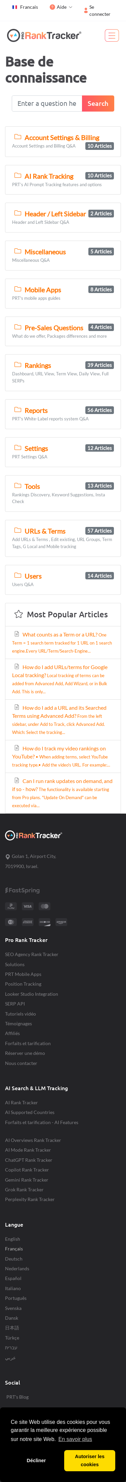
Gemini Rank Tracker (26, 1180)
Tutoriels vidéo (20, 1014)
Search (98, 103)
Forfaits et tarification (28, 1043)
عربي (10, 1357)
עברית (11, 1347)
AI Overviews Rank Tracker (33, 1140)
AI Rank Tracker (21, 1102)
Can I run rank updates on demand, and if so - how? (62, 793)
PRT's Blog (17, 1397)
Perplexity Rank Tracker (30, 1199)
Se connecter (97, 10)
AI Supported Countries (29, 1112)
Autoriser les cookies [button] (89, 1460)
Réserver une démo (25, 1053)
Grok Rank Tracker (24, 1189)
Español (13, 1278)
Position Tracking (23, 984)
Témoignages (18, 1023)
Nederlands (17, 1268)
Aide (58, 7)
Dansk (11, 1318)
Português (16, 1298)
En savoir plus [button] (75, 1439)
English (12, 1239)
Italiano (13, 1288)
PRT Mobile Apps (23, 974)
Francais (25, 7)
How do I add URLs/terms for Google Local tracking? (60, 679)
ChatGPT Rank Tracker (28, 1160)
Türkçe (12, 1338)
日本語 (12, 1327)
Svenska (13, 1308)
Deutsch (14, 1259)
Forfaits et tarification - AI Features (41, 1122)
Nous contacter (21, 1063)
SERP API (15, 1003)
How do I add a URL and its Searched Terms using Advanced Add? (59, 719)
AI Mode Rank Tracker (28, 1150)
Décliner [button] (36, 1460)
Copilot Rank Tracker (27, 1169)
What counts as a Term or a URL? (62, 642)
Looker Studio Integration (31, 994)
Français (14, 1248)
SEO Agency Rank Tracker (31, 954)
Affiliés (12, 1033)
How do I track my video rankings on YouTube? (61, 756)
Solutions (15, 964)
